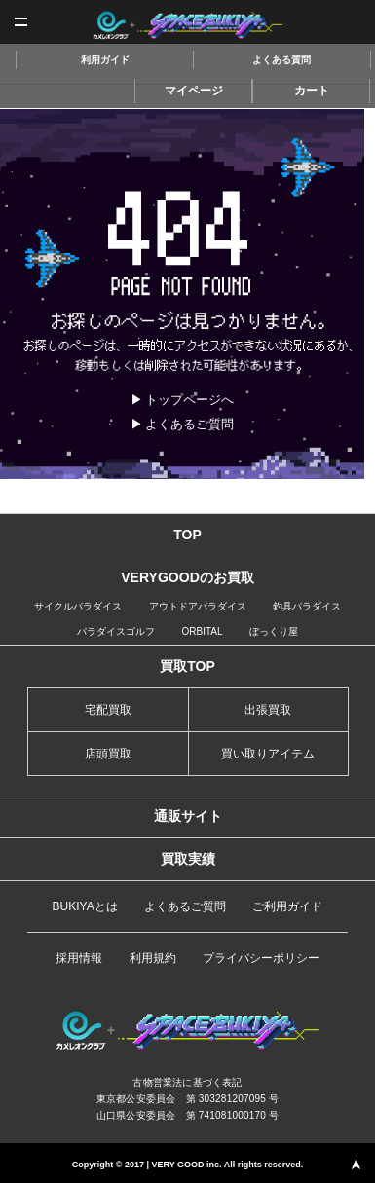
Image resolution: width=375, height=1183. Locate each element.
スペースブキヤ (187, 25)
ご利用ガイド (287, 906)
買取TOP (187, 666)
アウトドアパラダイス (197, 606)
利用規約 (153, 958)
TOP (187, 534)
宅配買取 (108, 710)
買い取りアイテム (268, 753)
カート (311, 90)
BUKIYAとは (85, 906)
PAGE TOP (355, 1163)
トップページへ (189, 399)
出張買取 (267, 710)
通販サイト (188, 816)
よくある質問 (281, 60)
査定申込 (353, 22)
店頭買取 (108, 753)
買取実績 (188, 859)
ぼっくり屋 (273, 631)
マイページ (194, 90)
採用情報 (79, 958)
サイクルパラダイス (78, 606)
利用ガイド (105, 60)
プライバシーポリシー (261, 958)
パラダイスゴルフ (116, 631)
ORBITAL (201, 631)
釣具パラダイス (307, 606)
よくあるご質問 (189, 424)
